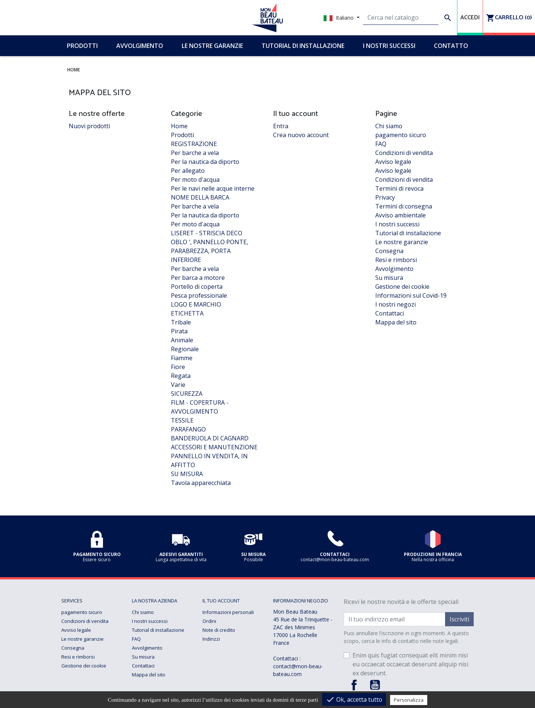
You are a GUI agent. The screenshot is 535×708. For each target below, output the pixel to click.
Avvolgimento (394, 269)
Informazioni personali (228, 612)
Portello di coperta (197, 286)
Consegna (389, 251)
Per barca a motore (198, 278)
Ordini (209, 621)
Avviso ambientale (400, 215)
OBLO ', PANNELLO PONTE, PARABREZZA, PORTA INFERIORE (209, 251)
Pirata (179, 331)
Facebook (354, 685)
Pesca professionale (199, 295)
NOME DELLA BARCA (200, 197)
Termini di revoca (399, 188)
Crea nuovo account (301, 135)
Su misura (389, 278)
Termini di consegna (403, 206)
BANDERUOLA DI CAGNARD (210, 438)
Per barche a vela (195, 153)
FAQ (380, 144)
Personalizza (409, 699)
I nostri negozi (395, 304)
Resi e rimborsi (396, 260)
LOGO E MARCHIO (196, 304)
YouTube (374, 685)
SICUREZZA (186, 393)
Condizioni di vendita (404, 153)
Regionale (185, 349)
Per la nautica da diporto (205, 162)
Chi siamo (388, 126)
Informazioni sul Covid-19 (411, 295)
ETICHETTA (187, 313)
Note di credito (218, 630)
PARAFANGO (188, 429)
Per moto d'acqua (195, 179)
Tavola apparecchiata (201, 483)
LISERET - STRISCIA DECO (206, 233)
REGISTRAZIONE (194, 144)
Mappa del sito (395, 322)
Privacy (385, 197)
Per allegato (188, 171)
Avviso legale (393, 162)
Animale (182, 340)
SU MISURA (187, 474)
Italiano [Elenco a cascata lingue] (339, 17)
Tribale (181, 322)
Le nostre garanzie (401, 242)
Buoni (208, 647)
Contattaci (389, 313)
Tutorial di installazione (408, 233)
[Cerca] (400, 18)
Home (179, 126)
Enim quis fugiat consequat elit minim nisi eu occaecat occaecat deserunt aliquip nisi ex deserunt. (410, 664)
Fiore (178, 367)
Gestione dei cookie (402, 286)
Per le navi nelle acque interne (212, 188)
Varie (178, 385)
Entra (280, 126)
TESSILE (182, 420)
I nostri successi (397, 224)
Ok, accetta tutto (354, 699)
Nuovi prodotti (89, 126)
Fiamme (181, 358)
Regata (181, 376)
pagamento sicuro (400, 135)
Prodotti (182, 135)
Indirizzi (211, 639)
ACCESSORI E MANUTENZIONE (214, 447)
